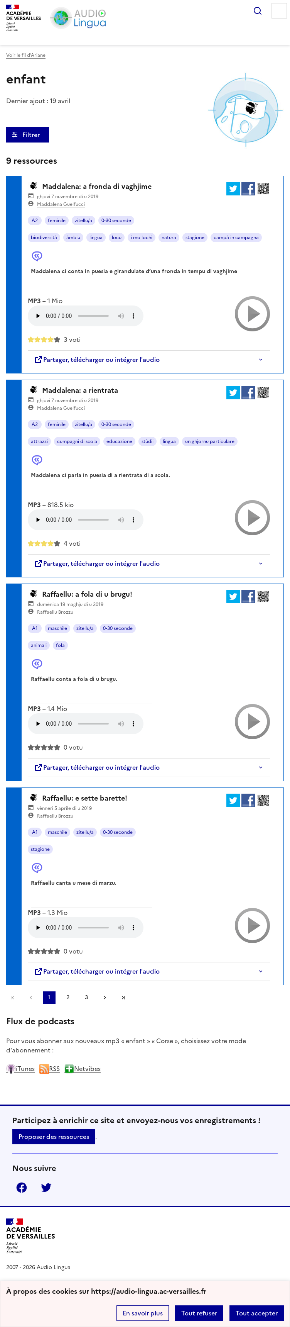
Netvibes (82, 1068)
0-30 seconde (116, 220)
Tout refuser (199, 1313)
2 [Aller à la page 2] (67, 997)
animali (39, 645)
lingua (96, 237)
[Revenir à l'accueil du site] (30, 1236)
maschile (57, 628)
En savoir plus (143, 1313)
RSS (49, 1068)
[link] (31, 997)
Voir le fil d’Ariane (26, 55)
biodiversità (44, 237)
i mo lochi (141, 237)
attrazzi (39, 441)
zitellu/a (83, 220)
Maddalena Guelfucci (61, 204)
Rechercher (257, 11)
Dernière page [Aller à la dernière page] (123, 997)
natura (169, 237)
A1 (35, 628)
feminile (57, 220)
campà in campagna (236, 237)
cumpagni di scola (77, 441)
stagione (194, 237)
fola (60, 645)
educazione (119, 441)
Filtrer (32, 134)
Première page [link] (12, 997)
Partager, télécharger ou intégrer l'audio (97, 359)
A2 (35, 220)
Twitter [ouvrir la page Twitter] (46, 1187)
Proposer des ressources (54, 1136)
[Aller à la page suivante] (105, 997)
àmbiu (73, 237)
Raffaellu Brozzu (55, 612)
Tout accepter (257, 1313)
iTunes (20, 1068)
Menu (279, 11)
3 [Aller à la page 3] (86, 997)
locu (116, 237)
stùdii (147, 441)
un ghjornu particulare (209, 441)
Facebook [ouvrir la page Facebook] (21, 1187)
